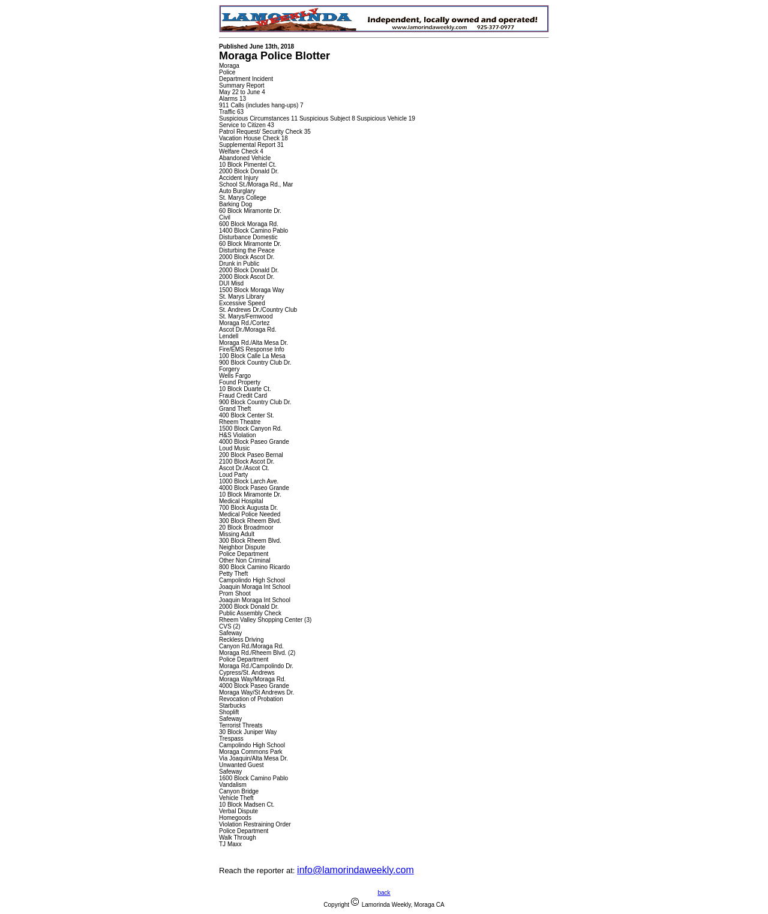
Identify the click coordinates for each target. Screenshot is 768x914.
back (383, 892)
